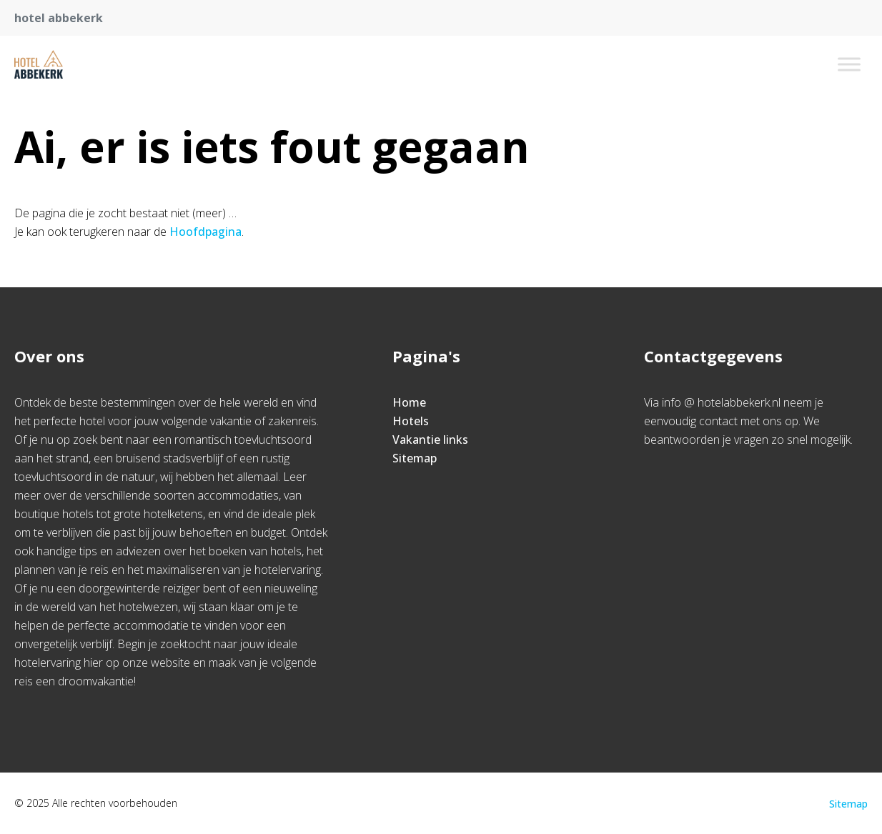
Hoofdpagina (205, 231)
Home (409, 402)
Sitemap (414, 458)
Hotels (410, 421)
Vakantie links (430, 439)
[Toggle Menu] (849, 64)
